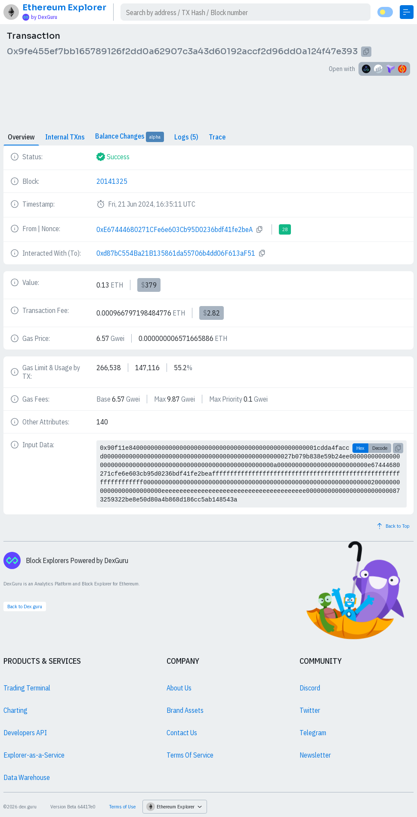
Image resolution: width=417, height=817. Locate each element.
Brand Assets (185, 710)
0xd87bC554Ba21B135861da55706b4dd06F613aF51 (175, 253)
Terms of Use (122, 806)
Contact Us (182, 732)
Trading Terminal (26, 688)
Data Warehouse (26, 777)
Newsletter (315, 755)
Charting (15, 710)
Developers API (25, 732)
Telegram (313, 732)
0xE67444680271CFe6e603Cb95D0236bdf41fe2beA (174, 229)
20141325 (111, 181)
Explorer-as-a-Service (34, 755)
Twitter (310, 710)
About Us (179, 688)
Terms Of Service (190, 755)
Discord (310, 688)
